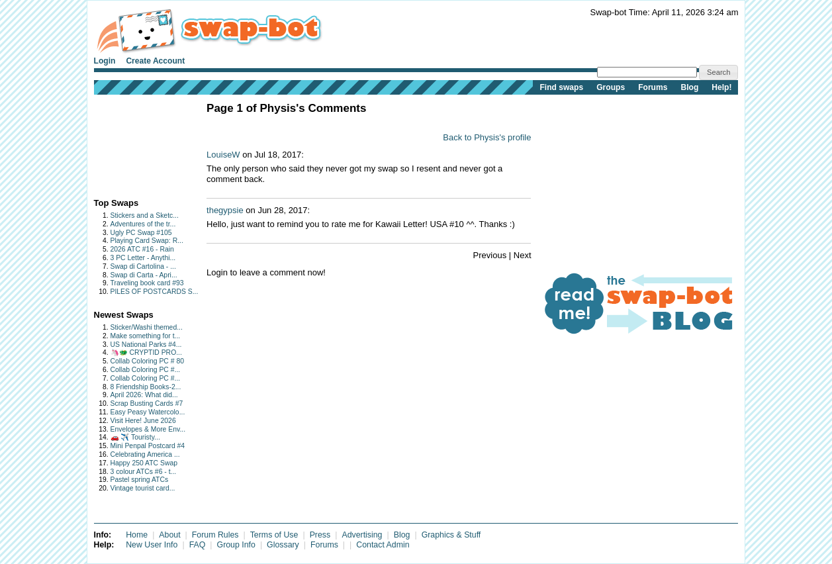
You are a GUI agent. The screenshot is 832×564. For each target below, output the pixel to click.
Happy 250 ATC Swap (144, 463)
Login (105, 61)
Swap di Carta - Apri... (144, 275)
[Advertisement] (135, 143)
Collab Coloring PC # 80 (147, 361)
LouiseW (223, 155)
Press (320, 535)
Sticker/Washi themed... (147, 327)
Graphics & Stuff (451, 535)
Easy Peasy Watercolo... (148, 412)
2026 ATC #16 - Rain (142, 249)
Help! (721, 87)
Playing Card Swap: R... (147, 240)
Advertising (362, 535)
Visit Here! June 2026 (143, 420)
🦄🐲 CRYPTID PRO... (146, 352)
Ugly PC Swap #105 (141, 232)
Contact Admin (382, 544)
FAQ (197, 544)
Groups (610, 87)
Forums (652, 87)
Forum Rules (215, 535)
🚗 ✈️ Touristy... (135, 437)
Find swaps (561, 87)
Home (137, 535)
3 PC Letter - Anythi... (143, 257)
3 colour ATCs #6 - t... (144, 471)
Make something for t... (146, 336)
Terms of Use (274, 535)
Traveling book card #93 (147, 283)
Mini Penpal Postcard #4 (148, 445)
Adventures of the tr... (143, 224)
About (169, 535)
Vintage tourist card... (143, 488)
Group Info (236, 544)
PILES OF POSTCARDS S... (155, 291)
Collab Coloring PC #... (146, 369)
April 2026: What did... (144, 395)
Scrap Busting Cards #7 (147, 403)
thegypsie (225, 210)
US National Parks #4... (146, 344)
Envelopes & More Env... (148, 429)
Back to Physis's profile (487, 137)
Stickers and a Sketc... (145, 215)
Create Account (155, 61)
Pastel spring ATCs (140, 479)
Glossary (283, 544)
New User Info (151, 544)
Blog (689, 87)
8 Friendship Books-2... (146, 387)
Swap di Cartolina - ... (143, 266)
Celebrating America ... (145, 454)
